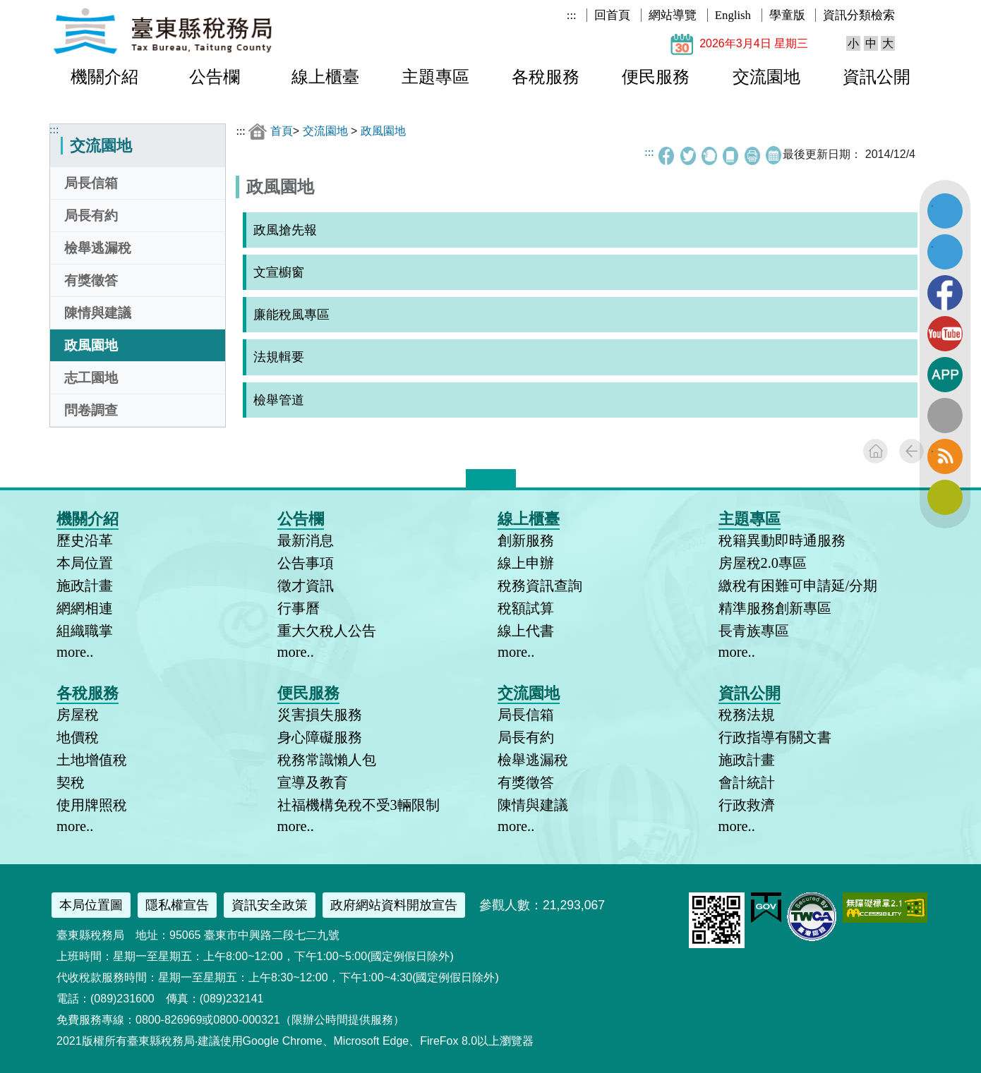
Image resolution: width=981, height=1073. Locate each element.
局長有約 (91, 215)
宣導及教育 (312, 782)
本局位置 (84, 563)
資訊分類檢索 (859, 15)
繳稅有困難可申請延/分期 (798, 585)
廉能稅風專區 (291, 315)
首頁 (281, 131)
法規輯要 (278, 357)
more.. (74, 652)
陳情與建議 (97, 312)
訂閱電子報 (945, 497)
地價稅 (77, 737)
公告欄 (214, 77)
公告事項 (305, 563)
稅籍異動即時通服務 (781, 540)
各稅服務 (545, 77)
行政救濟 (746, 805)
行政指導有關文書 (774, 737)
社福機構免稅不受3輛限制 (358, 805)
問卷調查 (91, 410)
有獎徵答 (91, 280)
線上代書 (526, 630)
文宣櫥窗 (278, 272)
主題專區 (435, 77)
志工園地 (91, 377)
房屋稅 (77, 714)
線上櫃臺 (325, 77)
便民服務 (656, 77)
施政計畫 (84, 585)
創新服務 (526, 540)
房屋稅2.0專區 (762, 563)
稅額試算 (526, 608)
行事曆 (298, 608)
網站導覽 (673, 15)
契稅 (70, 782)
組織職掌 (84, 630)
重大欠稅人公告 (326, 630)
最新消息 (305, 540)
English (733, 15)
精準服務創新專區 (774, 608)
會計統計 (746, 782)
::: (572, 15)
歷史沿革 (84, 540)
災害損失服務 (319, 714)
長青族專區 (753, 630)
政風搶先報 (285, 230)
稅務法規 (746, 714)
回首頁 (612, 15)
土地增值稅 (91, 760)
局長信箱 (91, 183)
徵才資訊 (305, 585)
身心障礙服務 (319, 737)
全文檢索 (945, 415)
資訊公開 (876, 77)
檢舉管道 (278, 400)
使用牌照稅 (91, 805)
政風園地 (91, 345)
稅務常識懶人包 (326, 760)
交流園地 (766, 77)
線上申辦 (526, 563)
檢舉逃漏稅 (97, 248)
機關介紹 (104, 77)
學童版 (787, 15)
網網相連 (84, 608)
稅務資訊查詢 (540, 585)
